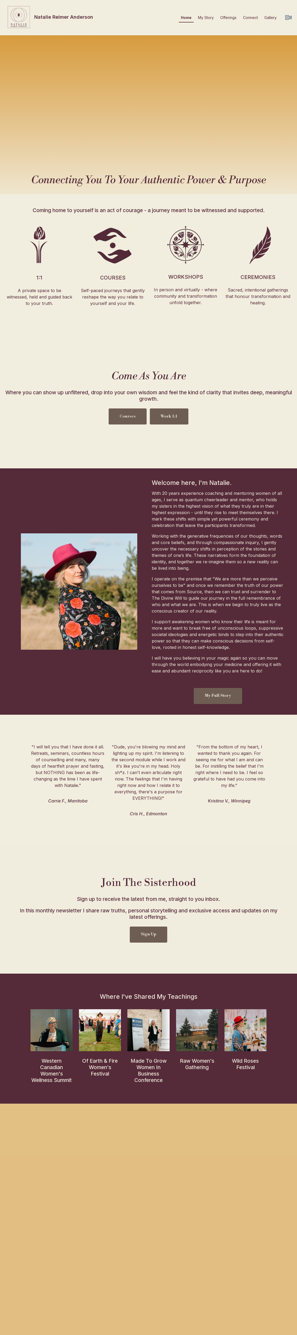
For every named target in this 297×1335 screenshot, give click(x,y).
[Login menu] (288, 17)
